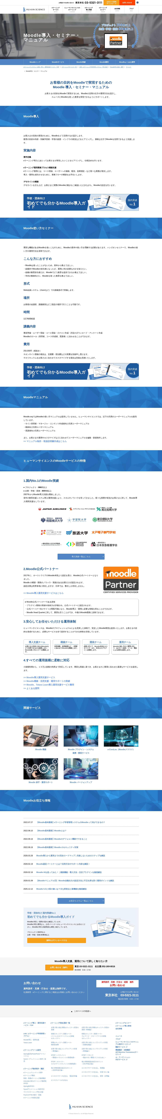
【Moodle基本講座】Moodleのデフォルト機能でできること (61, 839)
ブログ (131, 9)
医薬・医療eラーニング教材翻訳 (34, 1078)
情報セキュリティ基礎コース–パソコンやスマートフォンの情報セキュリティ (62, 1036)
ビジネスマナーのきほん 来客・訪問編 (95, 1076)
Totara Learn (27, 1042)
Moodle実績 (81, 62)
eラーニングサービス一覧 (69, 67)
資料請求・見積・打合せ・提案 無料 (117, 983)
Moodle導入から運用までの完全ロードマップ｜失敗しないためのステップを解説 (70, 856)
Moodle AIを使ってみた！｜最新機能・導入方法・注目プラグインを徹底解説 (69, 872)
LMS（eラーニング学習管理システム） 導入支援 (93, 67)
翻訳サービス (120, 1047)
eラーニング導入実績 (89, 9)
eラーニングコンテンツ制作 (33, 1072)
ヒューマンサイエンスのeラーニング (72, 9)
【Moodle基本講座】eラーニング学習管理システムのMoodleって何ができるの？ (70, 822)
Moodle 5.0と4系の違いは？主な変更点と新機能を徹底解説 (61, 889)
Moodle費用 (104, 62)
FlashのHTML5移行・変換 (32, 1095)
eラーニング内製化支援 (31, 1098)
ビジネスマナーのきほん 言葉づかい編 (95, 1072)
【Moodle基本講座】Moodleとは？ (51, 831)
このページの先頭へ (81, 1011)
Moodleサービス (58, 62)
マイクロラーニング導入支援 (33, 1092)
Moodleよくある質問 (127, 62)
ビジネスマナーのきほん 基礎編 (93, 1068)
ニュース (118, 1036)
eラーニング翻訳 (29, 1075)
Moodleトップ (35, 62)
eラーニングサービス (56, 9)
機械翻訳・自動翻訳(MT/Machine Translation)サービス (126, 1052)
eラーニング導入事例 (123, 1026)
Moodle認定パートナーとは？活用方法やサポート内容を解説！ (63, 864)
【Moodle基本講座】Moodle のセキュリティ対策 (57, 847)
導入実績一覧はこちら (81, 557)
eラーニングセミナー (103, 9)
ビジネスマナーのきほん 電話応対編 (64, 1076)
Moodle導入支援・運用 (116, 67)
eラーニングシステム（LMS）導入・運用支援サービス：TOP (41, 67)
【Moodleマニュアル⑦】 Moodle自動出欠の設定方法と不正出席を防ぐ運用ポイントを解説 (75, 881)
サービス (128, 67)
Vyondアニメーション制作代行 (34, 1089)
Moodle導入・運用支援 (31, 1040)
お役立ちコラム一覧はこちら (81, 901)
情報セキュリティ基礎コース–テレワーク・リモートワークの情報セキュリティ (94, 1036)
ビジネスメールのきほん (59, 1080)
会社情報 (117, 9)
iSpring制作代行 (28, 1086)
